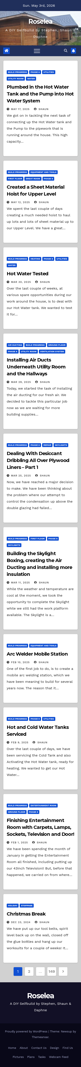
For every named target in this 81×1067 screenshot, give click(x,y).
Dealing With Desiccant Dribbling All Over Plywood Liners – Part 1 (38, 460)
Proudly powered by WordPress (26, 1031)
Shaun (41, 109)
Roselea (40, 21)
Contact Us (39, 1047)
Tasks (42, 1057)
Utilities (48, 72)
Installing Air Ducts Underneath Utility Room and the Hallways (36, 367)
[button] (65, 51)
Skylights (61, 445)
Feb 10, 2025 (20, 662)
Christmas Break (26, 914)
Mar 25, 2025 (21, 475)
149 (52, 971)
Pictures (18, 1057)
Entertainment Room (43, 805)
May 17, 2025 (20, 109)
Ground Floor (57, 345)
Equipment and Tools (43, 172)
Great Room (33, 178)
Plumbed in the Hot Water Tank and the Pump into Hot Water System (40, 94)
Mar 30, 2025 (21, 281)
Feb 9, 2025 (20, 742)
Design (54, 1047)
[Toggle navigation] (37, 50)
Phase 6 (35, 72)
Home (12, 1047)
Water (31, 78)
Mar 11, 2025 (20, 582)
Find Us (67, 1047)
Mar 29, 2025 (21, 382)
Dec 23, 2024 (20, 922)
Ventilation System (52, 351)
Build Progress (17, 72)
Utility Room (16, 78)
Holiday (12, 905)
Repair (47, 445)
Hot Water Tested (27, 274)
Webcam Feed (58, 1057)
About (24, 1047)
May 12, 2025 (20, 202)
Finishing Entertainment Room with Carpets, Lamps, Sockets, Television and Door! (40, 827)
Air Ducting (15, 345)
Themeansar (40, 1037)
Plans (31, 1057)
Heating (35, 259)
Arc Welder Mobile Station (37, 654)
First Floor (15, 178)
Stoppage (26, 905)
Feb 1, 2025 (19, 842)
